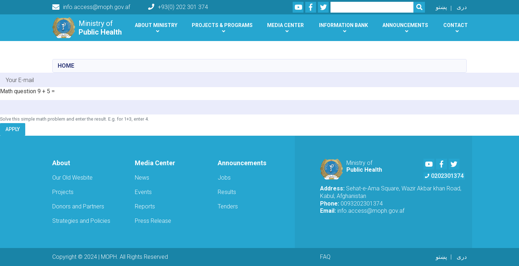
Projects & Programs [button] (222, 25)
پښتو (441, 7)
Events (143, 192)
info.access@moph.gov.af (91, 7)
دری (462, 7)
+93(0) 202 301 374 (178, 7)
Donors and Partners (78, 206)
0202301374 (444, 175)
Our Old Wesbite (72, 177)
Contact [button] (455, 25)
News (142, 177)
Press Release (153, 220)
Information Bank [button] (343, 25)
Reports (145, 206)
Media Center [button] (285, 25)
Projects (63, 192)
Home (66, 65)
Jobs (224, 177)
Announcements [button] (405, 25)
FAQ (325, 256)
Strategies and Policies (81, 220)
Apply (12, 129)
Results (227, 192)
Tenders (228, 206)
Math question (18, 91)
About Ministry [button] (156, 25)
